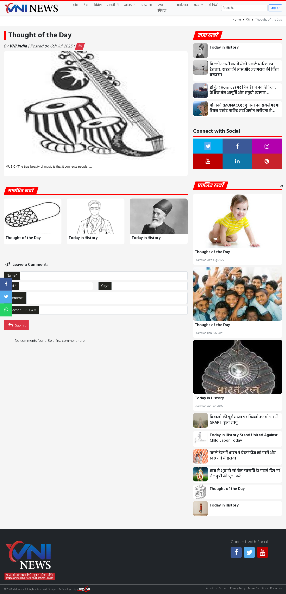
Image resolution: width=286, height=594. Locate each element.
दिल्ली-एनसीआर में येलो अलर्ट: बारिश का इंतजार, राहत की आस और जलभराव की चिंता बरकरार (244, 69)
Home (237, 19)
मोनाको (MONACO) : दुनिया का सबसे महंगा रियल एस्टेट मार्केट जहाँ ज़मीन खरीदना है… (245, 108)
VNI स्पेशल (162, 8)
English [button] (275, 8)
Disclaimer (276, 588)
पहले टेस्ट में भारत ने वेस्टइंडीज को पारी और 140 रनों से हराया (243, 456)
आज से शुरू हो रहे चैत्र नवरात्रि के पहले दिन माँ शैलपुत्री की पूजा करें (245, 474)
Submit (16, 325)
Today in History (83, 238)
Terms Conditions (258, 588)
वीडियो (213, 5)
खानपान (130, 5)
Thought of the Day (23, 238)
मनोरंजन (182, 5)
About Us (211, 588)
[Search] (244, 8)
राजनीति (113, 5)
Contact (223, 588)
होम (75, 5)
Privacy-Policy (238, 588)
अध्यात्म (146, 5)
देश (86, 5)
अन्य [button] (196, 5)
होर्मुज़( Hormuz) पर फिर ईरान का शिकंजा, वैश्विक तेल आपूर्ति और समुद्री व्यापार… (243, 90)
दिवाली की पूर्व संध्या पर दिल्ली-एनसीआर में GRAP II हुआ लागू (244, 420)
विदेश (98, 5)
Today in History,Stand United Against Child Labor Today (244, 438)
